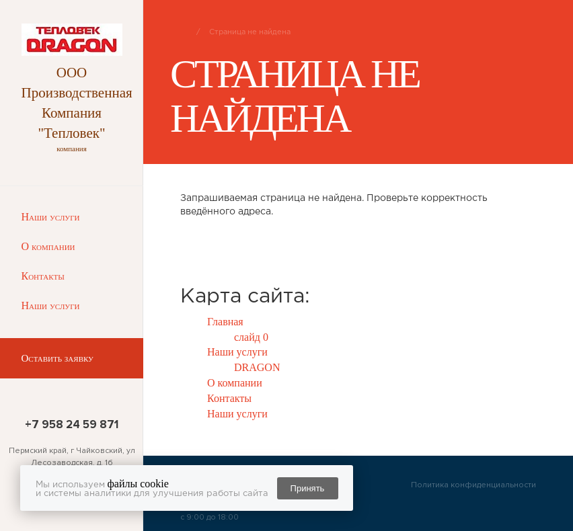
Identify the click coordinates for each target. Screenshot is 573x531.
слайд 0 (251, 337)
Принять (308, 488)
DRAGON (257, 367)
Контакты (43, 276)
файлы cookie (138, 483)
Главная (225, 321)
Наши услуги (51, 216)
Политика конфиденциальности (473, 485)
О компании (48, 246)
